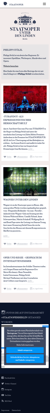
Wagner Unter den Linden (20, 199)
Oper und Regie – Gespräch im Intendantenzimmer (22, 259)
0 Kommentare (22, 156)
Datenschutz (16, 410)
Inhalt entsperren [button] (25, 350)
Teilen (9, 156)
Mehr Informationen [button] (25, 344)
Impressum (5, 410)
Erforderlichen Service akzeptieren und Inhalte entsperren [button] (25, 358)
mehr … (31, 148)
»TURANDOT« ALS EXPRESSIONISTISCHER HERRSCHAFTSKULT (17, 120)
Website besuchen (10, 65)
